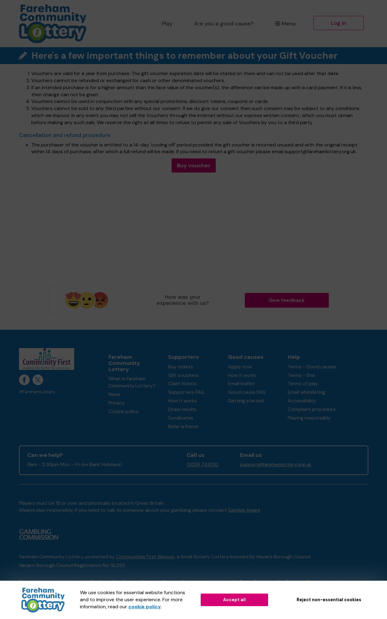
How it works (182, 400)
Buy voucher (194, 165)
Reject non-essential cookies (329, 599)
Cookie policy (123, 411)
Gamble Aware (244, 510)
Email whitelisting (306, 392)
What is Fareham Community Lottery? (131, 382)
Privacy (116, 403)
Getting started (246, 400)
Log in (338, 23)
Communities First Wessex (145, 556)
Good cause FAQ (247, 392)
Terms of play (303, 383)
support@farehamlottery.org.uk (275, 464)
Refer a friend (183, 426)
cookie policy (144, 606)
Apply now (240, 366)
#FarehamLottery (37, 391)
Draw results (182, 409)
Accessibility (302, 400)
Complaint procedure (312, 409)
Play (167, 23)
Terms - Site (301, 375)
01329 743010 (202, 464)
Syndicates (180, 418)
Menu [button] (285, 23)
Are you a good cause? (224, 23)
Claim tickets (182, 383)
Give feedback (287, 300)
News (114, 394)
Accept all (234, 599)
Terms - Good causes (312, 366)
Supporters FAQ (186, 392)
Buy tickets (180, 366)
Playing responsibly (309, 418)
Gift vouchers (183, 375)
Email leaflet (241, 383)
